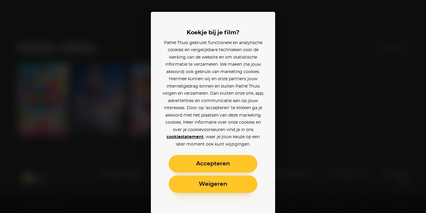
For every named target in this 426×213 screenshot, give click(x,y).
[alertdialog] (213, 106)
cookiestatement (185, 137)
